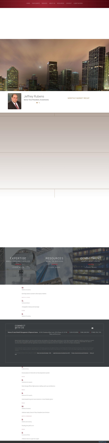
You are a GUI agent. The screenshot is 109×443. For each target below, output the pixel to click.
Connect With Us (19, 327)
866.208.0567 (85, 332)
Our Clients (36, 3)
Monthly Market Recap (78, 98)
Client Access (78, 3)
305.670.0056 (74, 332)
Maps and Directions (55, 334)
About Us (52, 3)
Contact (69, 3)
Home (28, 3)
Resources (60, 3)
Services (44, 3)
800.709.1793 (97, 332)
